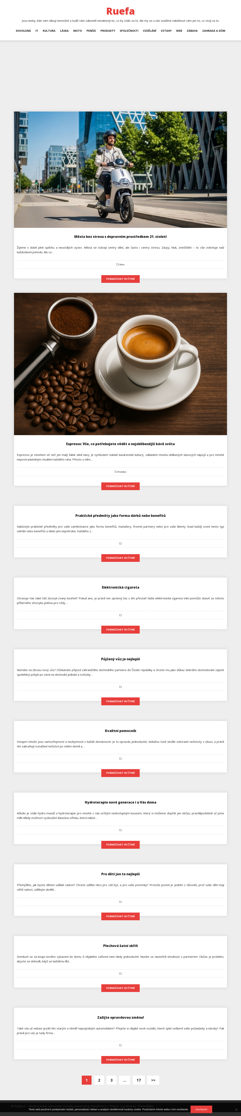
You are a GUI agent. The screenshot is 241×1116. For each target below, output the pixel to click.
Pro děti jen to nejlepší (120, 876)
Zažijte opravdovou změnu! (120, 1020)
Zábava (192, 30)
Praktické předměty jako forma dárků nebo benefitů (120, 516)
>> (153, 1084)
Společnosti (129, 30)
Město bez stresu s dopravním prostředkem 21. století (121, 236)
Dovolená (23, 30)
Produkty (108, 30)
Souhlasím (201, 1109)
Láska (64, 30)
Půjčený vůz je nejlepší (120, 660)
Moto (77, 30)
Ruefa (120, 10)
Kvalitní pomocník (121, 732)
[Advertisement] (120, 69)
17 (139, 1084)
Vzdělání (149, 30)
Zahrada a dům (213, 30)
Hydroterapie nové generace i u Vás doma (120, 804)
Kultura (49, 30)
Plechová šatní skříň (120, 948)
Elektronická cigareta (120, 588)
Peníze (91, 30)
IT (36, 30)
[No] (236, 1109)
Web (179, 30)
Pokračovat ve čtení (120, 279)
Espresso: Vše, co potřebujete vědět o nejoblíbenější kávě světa (120, 444)
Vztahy (166, 30)
